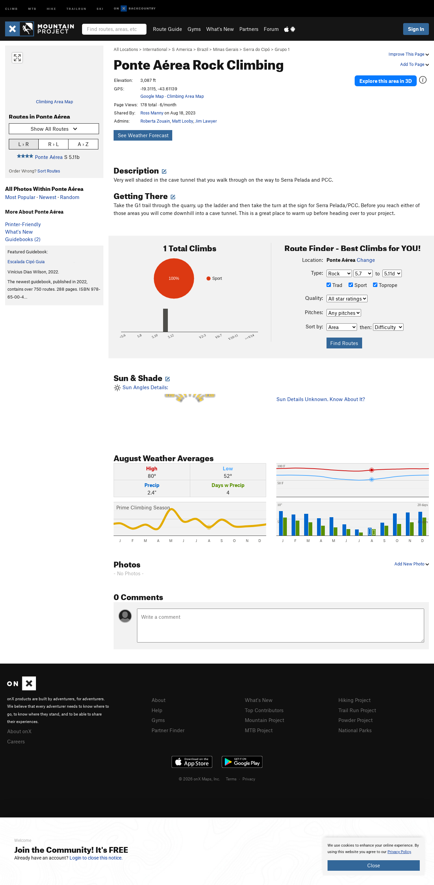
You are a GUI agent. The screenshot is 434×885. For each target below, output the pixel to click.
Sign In (416, 29)
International (155, 49)
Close (373, 865)
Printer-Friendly (23, 224)
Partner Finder (168, 730)
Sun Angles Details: (190, 411)
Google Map (152, 96)
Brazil (202, 49)
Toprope (385, 285)
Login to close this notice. (96, 858)
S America (182, 49)
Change (366, 260)
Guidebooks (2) (23, 239)
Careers (16, 741)
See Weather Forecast (143, 135)
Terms (231, 778)
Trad (334, 285)
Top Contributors (264, 710)
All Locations (126, 49)
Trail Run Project (357, 710)
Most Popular (20, 197)
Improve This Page (409, 54)
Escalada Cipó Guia (26, 261)
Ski (100, 8)
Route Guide (167, 29)
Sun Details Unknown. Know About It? (320, 399)
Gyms (194, 29)
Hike (51, 8)
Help (157, 710)
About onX (19, 731)
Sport (358, 285)
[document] (374, 856)
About (158, 700)
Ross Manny (151, 112)
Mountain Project (264, 720)
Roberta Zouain (155, 121)
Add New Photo (411, 563)
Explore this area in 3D (385, 81)
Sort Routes (48, 171)
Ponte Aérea (49, 157)
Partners (248, 29)
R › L (53, 144)
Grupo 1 (282, 49)
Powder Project (355, 720)
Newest (47, 197)
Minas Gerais (225, 49)
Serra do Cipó (256, 49)
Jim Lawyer (206, 121)
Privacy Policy (399, 852)
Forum (271, 29)
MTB (32, 8)
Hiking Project (354, 700)
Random (69, 197)
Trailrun (76, 8)
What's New (220, 29)
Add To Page (414, 64)
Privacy (248, 778)
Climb (11, 8)
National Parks (355, 730)
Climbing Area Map (54, 101)
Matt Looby (182, 121)
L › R (23, 144)
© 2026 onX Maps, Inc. (199, 778)
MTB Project (259, 730)
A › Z (83, 144)
